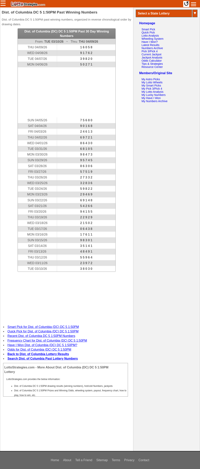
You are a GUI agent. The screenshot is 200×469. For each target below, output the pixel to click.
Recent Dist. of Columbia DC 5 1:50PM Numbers (41, 336)
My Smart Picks (151, 85)
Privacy (129, 460)
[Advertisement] (66, 92)
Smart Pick (148, 29)
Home (55, 460)
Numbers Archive (152, 48)
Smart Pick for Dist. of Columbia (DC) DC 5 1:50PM (43, 327)
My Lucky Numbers (154, 94)
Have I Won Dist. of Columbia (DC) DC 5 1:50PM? (42, 345)
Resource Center (152, 66)
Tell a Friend (83, 460)
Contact (143, 460)
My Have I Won (151, 98)
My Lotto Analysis (152, 91)
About (67, 460)
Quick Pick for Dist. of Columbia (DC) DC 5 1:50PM (43, 331)
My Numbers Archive (155, 101)
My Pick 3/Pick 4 (152, 88)
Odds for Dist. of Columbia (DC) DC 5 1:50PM (39, 349)
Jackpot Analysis (152, 57)
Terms (116, 460)
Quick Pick (148, 32)
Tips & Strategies (152, 63)
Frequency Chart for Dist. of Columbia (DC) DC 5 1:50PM (47, 340)
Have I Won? (150, 41)
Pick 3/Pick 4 (150, 51)
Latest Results (150, 45)
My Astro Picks (151, 79)
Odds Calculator (152, 60)
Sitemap (102, 460)
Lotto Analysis (150, 35)
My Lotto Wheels (152, 82)
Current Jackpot (152, 54)
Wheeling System (152, 38)
